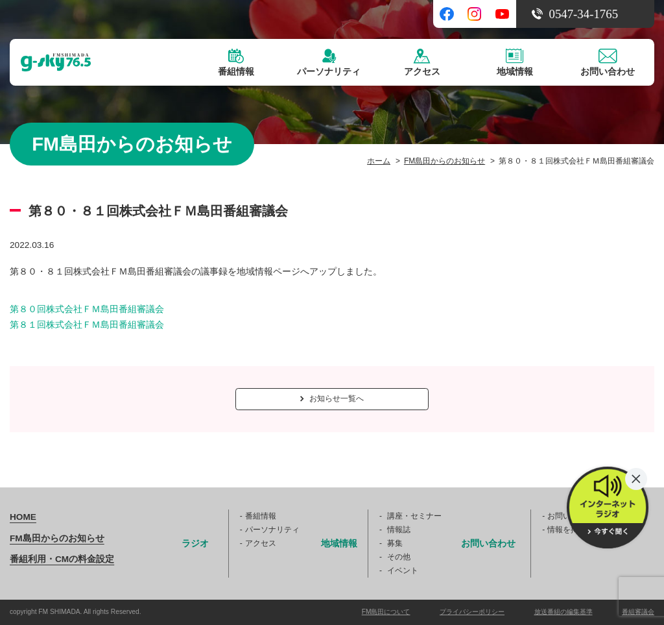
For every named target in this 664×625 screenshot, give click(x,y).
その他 (398, 556)
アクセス (260, 543)
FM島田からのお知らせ (444, 160)
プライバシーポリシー (472, 611)
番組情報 (260, 516)
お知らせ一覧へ (332, 398)
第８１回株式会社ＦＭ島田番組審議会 (87, 325)
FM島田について (386, 611)
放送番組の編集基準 (563, 611)
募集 (395, 543)
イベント (402, 570)
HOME (23, 517)
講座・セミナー (414, 516)
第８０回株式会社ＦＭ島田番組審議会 (87, 309)
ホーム (378, 160)
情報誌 (398, 529)
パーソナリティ (272, 529)
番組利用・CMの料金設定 (62, 559)
